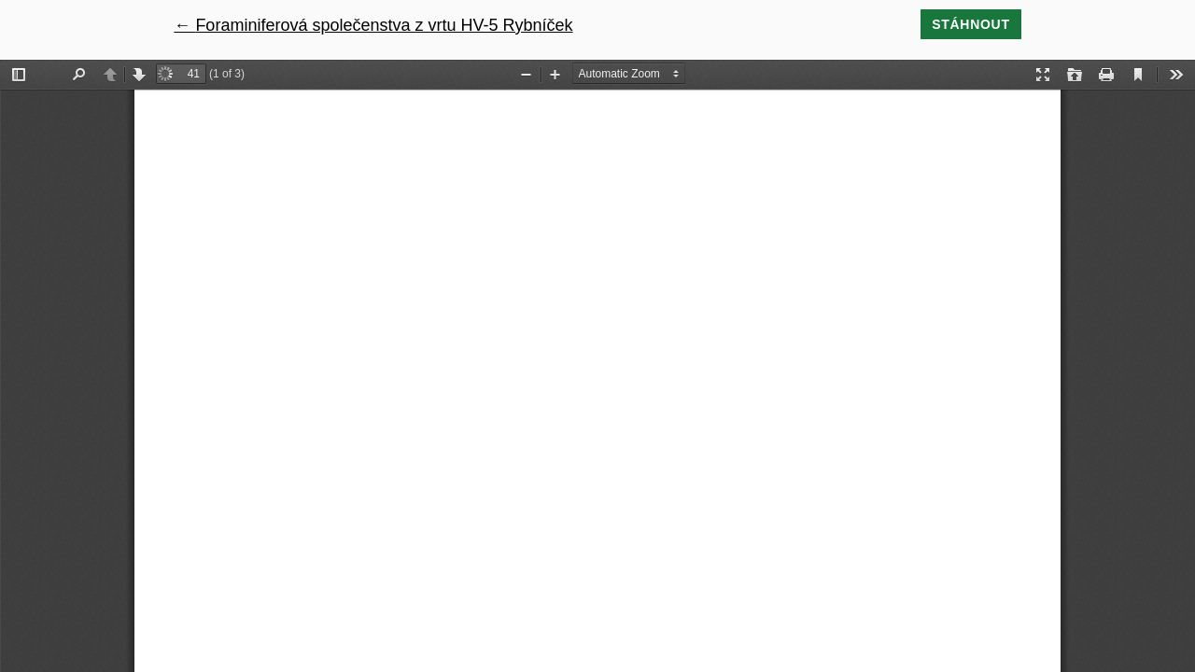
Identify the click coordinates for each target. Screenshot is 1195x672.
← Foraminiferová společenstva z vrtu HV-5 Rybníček (373, 25)
